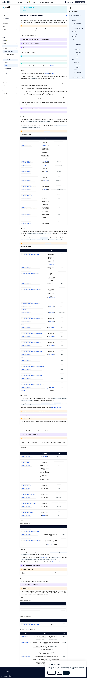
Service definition (77, 23)
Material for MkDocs (9, 676)
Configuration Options (75, 18)
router (52, 73)
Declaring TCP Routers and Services (30, 434)
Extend (4, 37)
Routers (74, 25)
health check (51, 306)
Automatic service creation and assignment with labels (34, 111)
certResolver (45, 180)
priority (45, 221)
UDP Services (77, 69)
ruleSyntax (45, 145)
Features (4, 21)
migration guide (28, 11)
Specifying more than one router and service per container (35, 47)
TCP (73, 39)
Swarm (6, 65)
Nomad (6, 71)
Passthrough (44, 511)
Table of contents (73, 11)
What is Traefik (6, 18)
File (5, 79)
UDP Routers (76, 62)
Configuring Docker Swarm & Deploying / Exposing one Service (36, 39)
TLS (43, 488)
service (47, 73)
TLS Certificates (53, 65)
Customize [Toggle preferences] (51, 673)
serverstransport (52, 297)
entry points (45, 161)
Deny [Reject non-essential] (59, 673)
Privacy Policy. (71, 668)
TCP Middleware (77, 57)
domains (45, 185)
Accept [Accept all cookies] (66, 673)
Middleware (74, 36)
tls (44, 176)
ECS (6, 73)
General (74, 20)
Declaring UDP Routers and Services (30, 584)
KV (5, 76)
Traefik (3, 15)
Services (74, 31)
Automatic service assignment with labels (31, 108)
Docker (6, 62)
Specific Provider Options (77, 77)
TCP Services (77, 49)
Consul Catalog (8, 68)
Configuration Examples (76, 15)
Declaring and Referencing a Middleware (31, 414)
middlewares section (56, 407)
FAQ (3, 90)
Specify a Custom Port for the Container (31, 43)
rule (44, 141)
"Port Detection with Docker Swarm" (51, 263)
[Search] (10, 13)
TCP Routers (76, 42)
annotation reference (38, 11)
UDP (73, 59)
